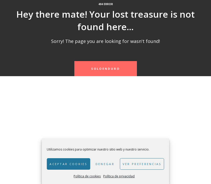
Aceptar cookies (68, 164)
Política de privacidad (119, 176)
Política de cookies (87, 176)
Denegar (105, 164)
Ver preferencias (142, 164)
